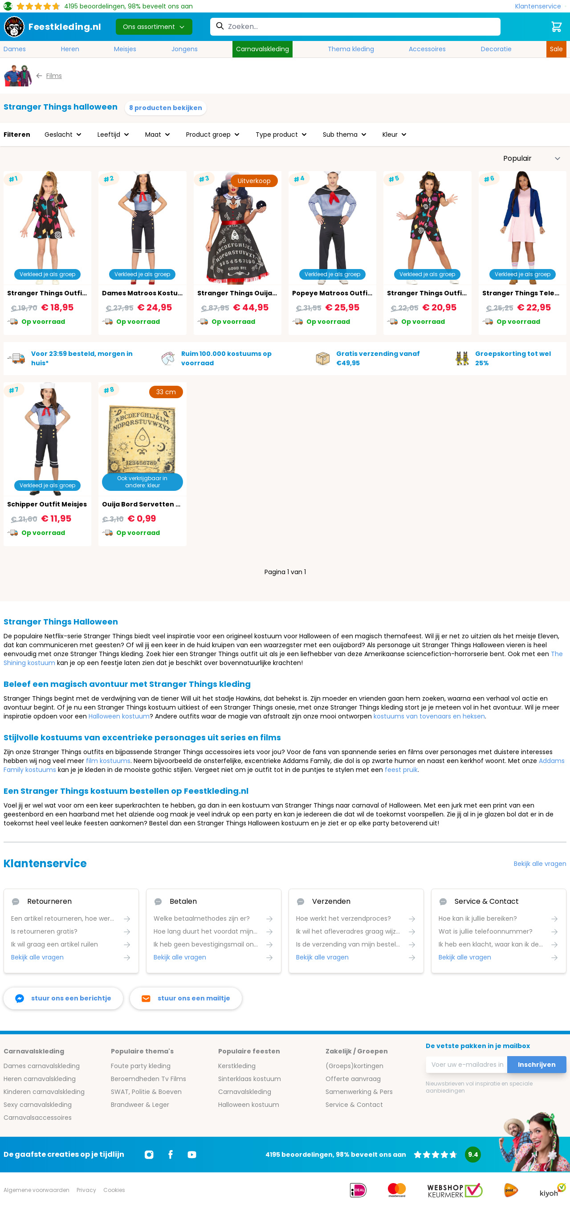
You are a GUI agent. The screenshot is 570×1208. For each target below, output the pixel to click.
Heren (70, 49)
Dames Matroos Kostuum (145, 293)
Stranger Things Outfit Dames (438, 293)
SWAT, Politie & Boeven (146, 1091)
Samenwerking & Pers (359, 1091)
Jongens (184, 49)
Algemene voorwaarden (36, 1190)
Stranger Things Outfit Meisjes (59, 293)
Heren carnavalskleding (40, 1078)
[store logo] (53, 26)
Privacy (86, 1190)
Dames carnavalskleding (42, 1065)
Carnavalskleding (262, 49)
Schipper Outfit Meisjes (47, 504)
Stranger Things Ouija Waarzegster (258, 293)
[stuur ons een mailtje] (186, 998)
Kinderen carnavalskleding (44, 1091)
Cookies (114, 1190)
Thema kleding (351, 49)
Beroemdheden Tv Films (148, 1078)
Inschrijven (537, 1064)
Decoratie (496, 49)
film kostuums (108, 760)
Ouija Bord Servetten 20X (145, 504)
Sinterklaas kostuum (249, 1078)
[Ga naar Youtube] (191, 1154)
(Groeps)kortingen (354, 1065)
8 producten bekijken (165, 107)
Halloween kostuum (119, 716)
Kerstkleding (237, 1065)
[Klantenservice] (540, 6)
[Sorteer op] (532, 158)
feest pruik (401, 769)
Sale (556, 49)
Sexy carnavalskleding (38, 1104)
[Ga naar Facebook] (170, 1154)
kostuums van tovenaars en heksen (429, 716)
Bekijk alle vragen (540, 863)
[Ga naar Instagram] (149, 1154)
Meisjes (125, 49)
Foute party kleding (141, 1065)
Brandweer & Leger (140, 1104)
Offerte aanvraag (353, 1078)
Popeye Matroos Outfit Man (339, 293)
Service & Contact (354, 1104)
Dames (15, 49)
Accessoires (427, 49)
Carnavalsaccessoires (38, 1117)
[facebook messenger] (63, 998)
